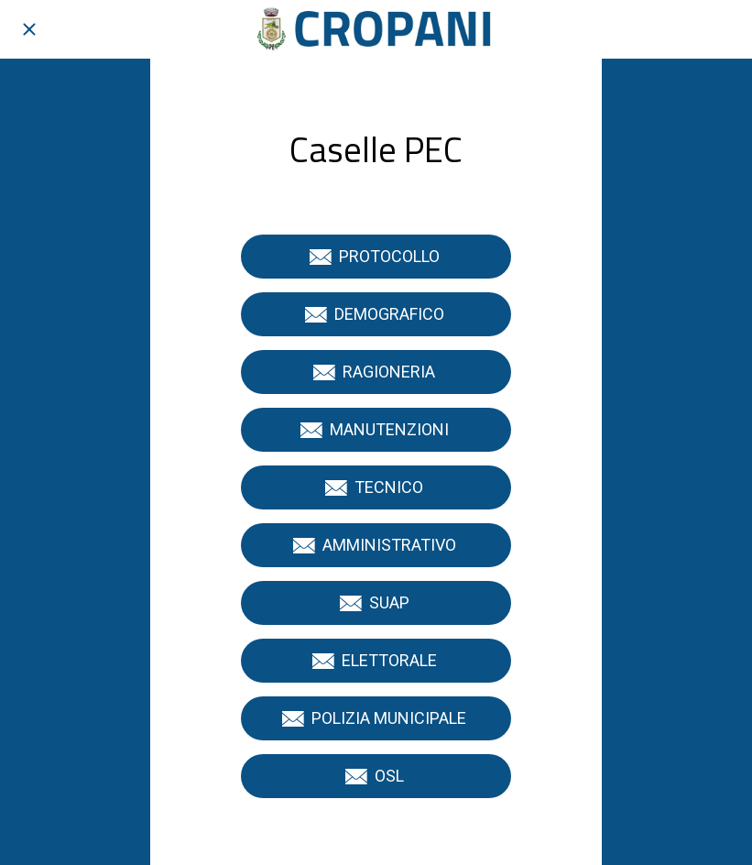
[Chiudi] (29, 29)
